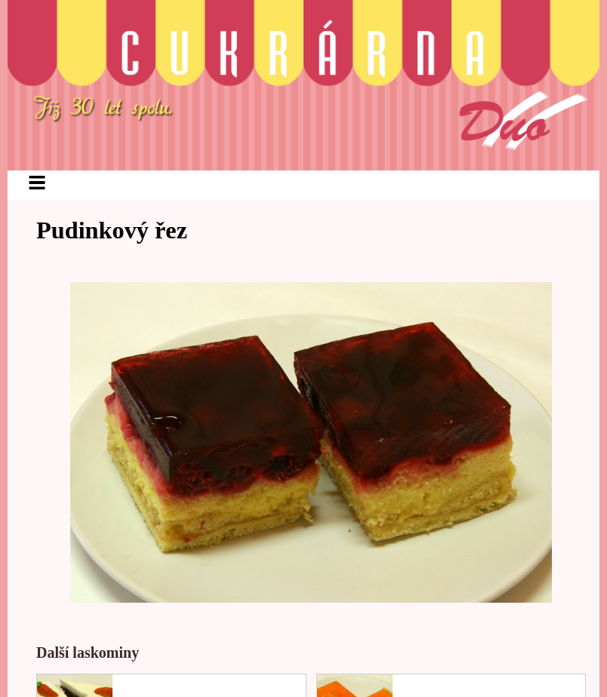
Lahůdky (372, 195)
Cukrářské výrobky (233, 195)
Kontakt (286, 247)
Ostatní (509, 195)
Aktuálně (93, 195)
